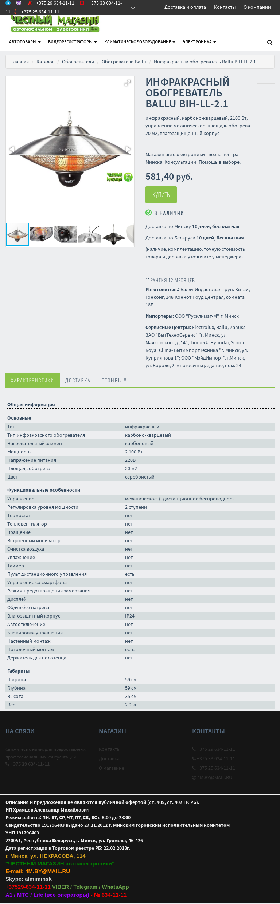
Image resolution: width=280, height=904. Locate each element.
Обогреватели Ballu (124, 61)
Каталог (45, 61)
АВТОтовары (25, 41)
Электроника (199, 41)
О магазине (111, 769)
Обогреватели (78, 61)
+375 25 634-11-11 (213, 769)
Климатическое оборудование (139, 41)
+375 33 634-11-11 (213, 760)
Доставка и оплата (185, 7)
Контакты (225, 7)
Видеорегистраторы (72, 41)
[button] (127, 83)
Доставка (78, 381)
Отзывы (114, 381)
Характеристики (32, 381)
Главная (20, 61)
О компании (257, 7)
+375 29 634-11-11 (213, 750)
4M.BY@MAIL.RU (212, 779)
